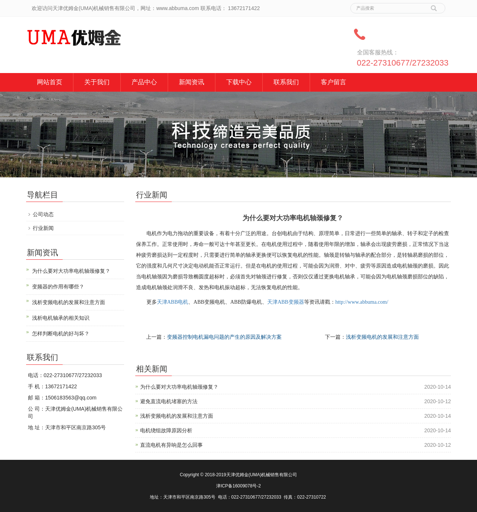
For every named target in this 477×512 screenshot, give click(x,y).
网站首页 (49, 82)
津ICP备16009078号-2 (238, 486)
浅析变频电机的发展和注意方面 (382, 337)
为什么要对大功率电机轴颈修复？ (179, 387)
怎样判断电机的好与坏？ (60, 333)
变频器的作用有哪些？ (58, 287)
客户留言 (333, 82)
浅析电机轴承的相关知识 (60, 318)
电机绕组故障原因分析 (166, 430)
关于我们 (97, 82)
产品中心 (144, 82)
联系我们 (286, 82)
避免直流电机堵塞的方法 (169, 401)
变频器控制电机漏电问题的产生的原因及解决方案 (224, 337)
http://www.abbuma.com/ (361, 302)
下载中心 (239, 82)
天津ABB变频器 (285, 302)
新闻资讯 (191, 82)
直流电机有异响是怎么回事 (171, 445)
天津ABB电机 (173, 302)
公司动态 (43, 214)
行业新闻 (43, 228)
